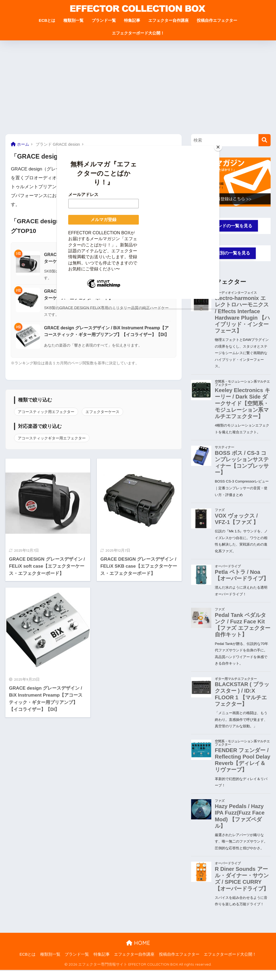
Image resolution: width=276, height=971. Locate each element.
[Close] (218, 147)
